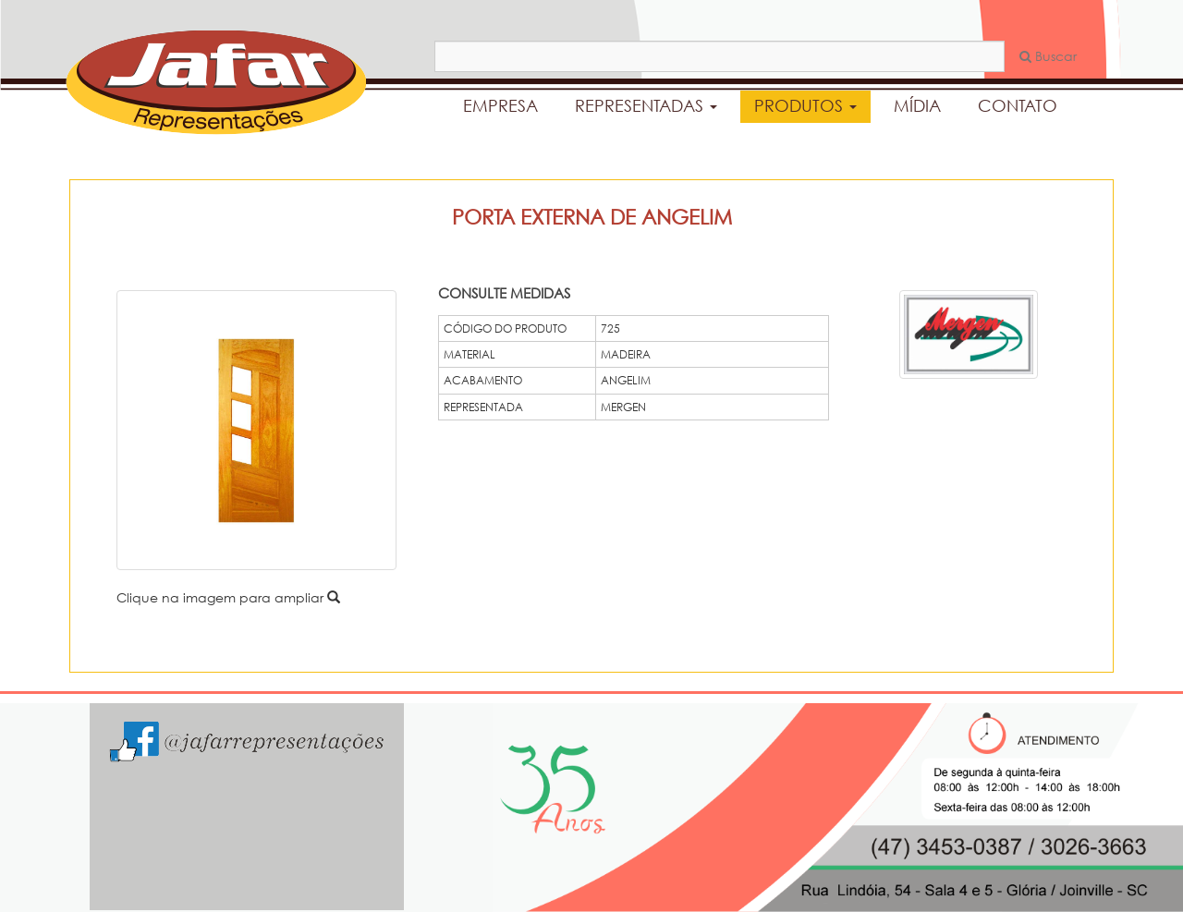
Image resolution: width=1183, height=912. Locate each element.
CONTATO (1017, 105)
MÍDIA (917, 105)
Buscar (1048, 56)
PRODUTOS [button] (805, 105)
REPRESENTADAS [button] (646, 105)
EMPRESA (500, 105)
